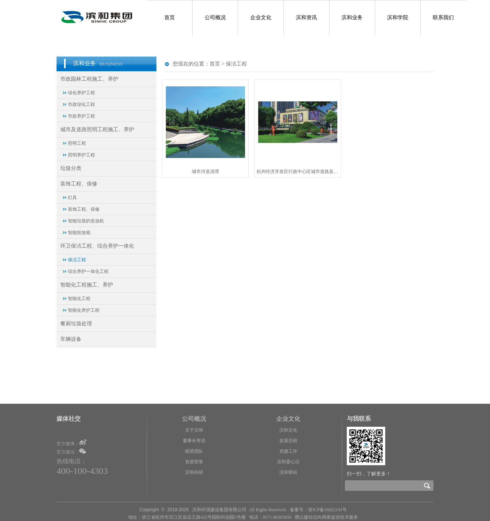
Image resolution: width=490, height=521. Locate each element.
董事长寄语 (194, 440)
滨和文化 (288, 430)
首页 (169, 17)
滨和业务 (352, 17)
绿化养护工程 (81, 92)
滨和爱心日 (288, 461)
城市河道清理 (205, 171)
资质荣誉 (194, 461)
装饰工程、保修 (78, 184)
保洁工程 (77, 259)
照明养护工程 (81, 155)
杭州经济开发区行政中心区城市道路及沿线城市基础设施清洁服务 (298, 171)
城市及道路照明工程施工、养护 (97, 129)
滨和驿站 (288, 472)
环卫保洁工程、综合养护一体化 (97, 246)
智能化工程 (79, 298)
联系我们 (443, 17)
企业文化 (260, 17)
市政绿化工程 (81, 104)
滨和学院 (397, 17)
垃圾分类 (70, 168)
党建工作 (288, 451)
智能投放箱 (79, 232)
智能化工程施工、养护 (86, 285)
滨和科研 (194, 472)
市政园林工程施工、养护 (89, 79)
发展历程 (288, 440)
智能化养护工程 (84, 310)
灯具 (72, 197)
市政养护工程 (81, 116)
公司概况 (215, 17)
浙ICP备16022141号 (327, 509)
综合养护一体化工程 (88, 271)
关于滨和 (194, 430)
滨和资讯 (306, 17)
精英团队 (194, 451)
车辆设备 (70, 339)
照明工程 (77, 143)
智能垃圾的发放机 (86, 221)
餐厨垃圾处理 (76, 323)
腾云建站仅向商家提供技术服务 (326, 517)
